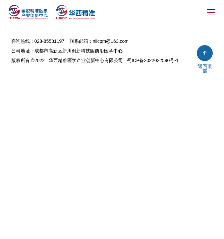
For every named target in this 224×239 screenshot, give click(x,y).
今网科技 (49, 69)
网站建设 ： (23, 69)
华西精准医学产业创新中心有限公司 (86, 60)
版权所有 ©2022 (28, 60)
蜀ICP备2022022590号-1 (153, 60)
